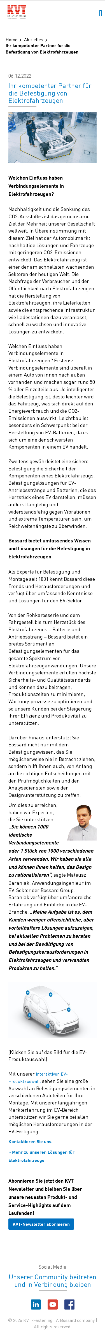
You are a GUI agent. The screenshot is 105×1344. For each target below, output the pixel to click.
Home (11, 39)
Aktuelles (33, 39)
